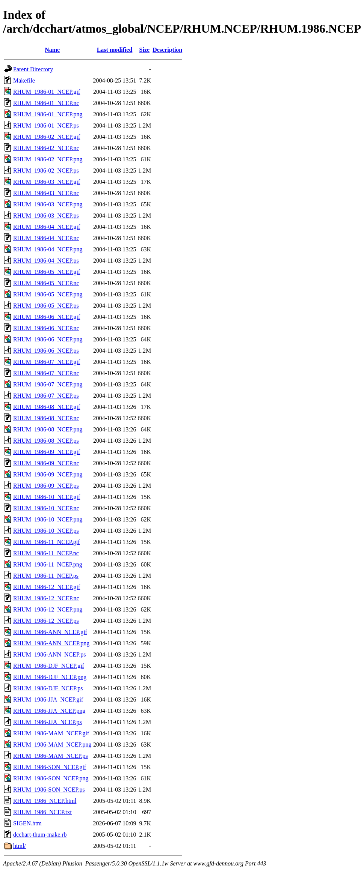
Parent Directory (33, 69)
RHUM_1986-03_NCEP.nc (46, 193)
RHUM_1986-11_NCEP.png (47, 564)
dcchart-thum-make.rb (40, 834)
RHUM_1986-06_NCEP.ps (46, 350)
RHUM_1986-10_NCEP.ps (46, 530)
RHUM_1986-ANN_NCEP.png (51, 643)
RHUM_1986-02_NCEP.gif (46, 137)
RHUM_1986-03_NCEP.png (47, 204)
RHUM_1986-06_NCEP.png (47, 339)
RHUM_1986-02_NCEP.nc (46, 148)
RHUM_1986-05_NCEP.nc (46, 283)
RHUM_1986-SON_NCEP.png (50, 778)
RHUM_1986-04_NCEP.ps (46, 260)
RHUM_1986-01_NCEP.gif (46, 92)
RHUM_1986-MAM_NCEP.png (52, 744)
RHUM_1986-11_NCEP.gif (46, 542)
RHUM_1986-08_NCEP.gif (46, 407)
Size (144, 50)
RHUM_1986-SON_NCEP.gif (49, 767)
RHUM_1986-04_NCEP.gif (46, 227)
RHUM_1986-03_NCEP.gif (46, 182)
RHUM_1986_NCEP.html (44, 801)
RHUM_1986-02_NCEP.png (47, 159)
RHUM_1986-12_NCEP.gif (46, 587)
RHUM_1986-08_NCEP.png (47, 429)
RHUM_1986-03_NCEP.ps (46, 215)
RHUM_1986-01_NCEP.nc (46, 103)
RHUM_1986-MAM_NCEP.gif (51, 733)
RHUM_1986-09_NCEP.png (47, 474)
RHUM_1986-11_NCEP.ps (46, 575)
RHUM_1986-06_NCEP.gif (46, 317)
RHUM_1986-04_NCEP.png (47, 249)
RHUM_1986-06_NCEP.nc (46, 328)
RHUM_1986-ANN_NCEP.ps (49, 654)
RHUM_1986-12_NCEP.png (47, 609)
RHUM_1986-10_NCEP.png (47, 519)
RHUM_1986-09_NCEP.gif (46, 452)
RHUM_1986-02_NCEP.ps (46, 170)
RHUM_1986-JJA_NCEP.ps (47, 722)
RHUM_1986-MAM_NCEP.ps (50, 756)
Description (167, 50)
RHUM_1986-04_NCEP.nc (46, 238)
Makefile (24, 80)
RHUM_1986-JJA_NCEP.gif (48, 699)
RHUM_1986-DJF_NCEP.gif (48, 666)
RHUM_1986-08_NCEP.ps (46, 440)
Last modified (115, 50)
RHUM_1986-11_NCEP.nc (46, 553)
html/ (19, 846)
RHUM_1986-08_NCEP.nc (46, 418)
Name (52, 50)
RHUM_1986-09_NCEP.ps (46, 485)
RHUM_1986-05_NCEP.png (47, 294)
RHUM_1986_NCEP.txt (42, 812)
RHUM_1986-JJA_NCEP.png (49, 711)
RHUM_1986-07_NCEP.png (47, 384)
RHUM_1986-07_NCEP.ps (46, 395)
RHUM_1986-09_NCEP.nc (46, 463)
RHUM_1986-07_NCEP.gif (46, 362)
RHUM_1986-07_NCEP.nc (46, 373)
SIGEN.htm (27, 823)
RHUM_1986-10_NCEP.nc (46, 508)
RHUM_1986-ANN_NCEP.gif (50, 632)
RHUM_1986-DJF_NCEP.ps (48, 688)
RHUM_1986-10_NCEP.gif (46, 497)
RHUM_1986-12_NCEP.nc (46, 598)
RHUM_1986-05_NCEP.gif (46, 272)
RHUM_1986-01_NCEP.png (47, 114)
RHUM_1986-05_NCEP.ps (46, 305)
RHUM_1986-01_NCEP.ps (46, 125)
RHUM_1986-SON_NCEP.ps (49, 789)
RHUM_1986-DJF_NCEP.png (49, 677)
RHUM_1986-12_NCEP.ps (46, 621)
